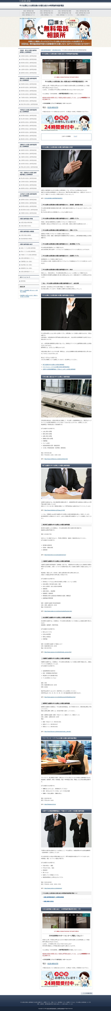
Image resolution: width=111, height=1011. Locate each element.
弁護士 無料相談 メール (46, 15)
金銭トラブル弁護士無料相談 (28, 248)
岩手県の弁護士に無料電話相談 (29, 59)
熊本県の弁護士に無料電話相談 (29, 206)
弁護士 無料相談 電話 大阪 (64, 13)
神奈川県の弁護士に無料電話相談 (29, 104)
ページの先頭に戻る (87, 993)
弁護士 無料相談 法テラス (28, 15)
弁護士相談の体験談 (26, 235)
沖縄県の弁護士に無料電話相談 (29, 213)
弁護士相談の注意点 (49, 901)
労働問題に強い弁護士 (26, 261)
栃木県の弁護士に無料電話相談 (29, 87)
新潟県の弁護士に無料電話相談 (29, 115)
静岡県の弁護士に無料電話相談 (29, 135)
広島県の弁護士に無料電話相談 (29, 181)
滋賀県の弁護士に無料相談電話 (29, 150)
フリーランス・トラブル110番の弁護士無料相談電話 (56, 367)
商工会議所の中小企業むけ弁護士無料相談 (53, 364)
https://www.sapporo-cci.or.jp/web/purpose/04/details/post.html (59, 697)
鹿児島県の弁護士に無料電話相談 (29, 209)
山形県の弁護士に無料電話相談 (29, 69)
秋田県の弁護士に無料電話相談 (29, 62)
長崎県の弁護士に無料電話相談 (29, 203)
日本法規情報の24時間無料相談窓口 (53, 198)
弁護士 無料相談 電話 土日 (46, 11)
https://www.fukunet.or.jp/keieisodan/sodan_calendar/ (57, 731)
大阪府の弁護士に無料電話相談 (29, 157)
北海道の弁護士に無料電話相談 (29, 56)
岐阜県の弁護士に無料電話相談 (29, 132)
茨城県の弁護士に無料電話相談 (29, 84)
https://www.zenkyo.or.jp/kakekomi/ (53, 888)
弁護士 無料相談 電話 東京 (46, 13)
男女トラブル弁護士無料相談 (28, 251)
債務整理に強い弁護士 (26, 268)
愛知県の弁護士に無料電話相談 (29, 139)
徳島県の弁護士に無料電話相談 (29, 188)
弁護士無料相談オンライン (27, 258)
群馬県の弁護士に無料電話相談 (29, 90)
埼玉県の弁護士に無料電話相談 (29, 94)
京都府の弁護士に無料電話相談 (29, 153)
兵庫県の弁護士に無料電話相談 (29, 160)
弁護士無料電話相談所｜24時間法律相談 (54, 897)
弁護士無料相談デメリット (27, 271)
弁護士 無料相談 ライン (82, 15)
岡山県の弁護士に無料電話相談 (29, 178)
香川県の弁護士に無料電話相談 (29, 185)
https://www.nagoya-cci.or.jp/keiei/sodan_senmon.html (57, 652)
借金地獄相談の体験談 (26, 238)
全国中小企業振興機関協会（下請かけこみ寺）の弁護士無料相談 (59, 369)
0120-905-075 (52, 107)
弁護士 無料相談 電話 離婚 (64, 11)
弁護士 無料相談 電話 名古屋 (82, 13)
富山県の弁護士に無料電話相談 (29, 118)
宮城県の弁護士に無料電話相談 (29, 66)
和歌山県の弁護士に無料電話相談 (29, 167)
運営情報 (23, 281)
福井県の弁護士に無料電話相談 (29, 122)
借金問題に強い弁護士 (26, 264)
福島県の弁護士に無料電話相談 (29, 72)
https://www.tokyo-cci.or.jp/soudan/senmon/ (55, 554)
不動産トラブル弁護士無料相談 (29, 254)
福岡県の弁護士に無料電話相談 (29, 199)
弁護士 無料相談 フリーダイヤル (64, 15)
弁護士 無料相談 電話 (28, 11)
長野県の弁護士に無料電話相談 (29, 129)
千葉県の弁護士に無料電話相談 (29, 97)
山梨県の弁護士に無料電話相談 (29, 125)
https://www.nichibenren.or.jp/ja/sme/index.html (56, 459)
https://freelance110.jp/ (50, 804)
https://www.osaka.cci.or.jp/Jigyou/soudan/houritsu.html (58, 611)
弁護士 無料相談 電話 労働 (82, 11)
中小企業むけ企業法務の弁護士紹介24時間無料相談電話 (41, 6)
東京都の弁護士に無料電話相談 (29, 101)
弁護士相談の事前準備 (26, 222)
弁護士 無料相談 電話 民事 (28, 13)
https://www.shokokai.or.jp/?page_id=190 (54, 510)
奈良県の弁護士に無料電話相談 (29, 163)
